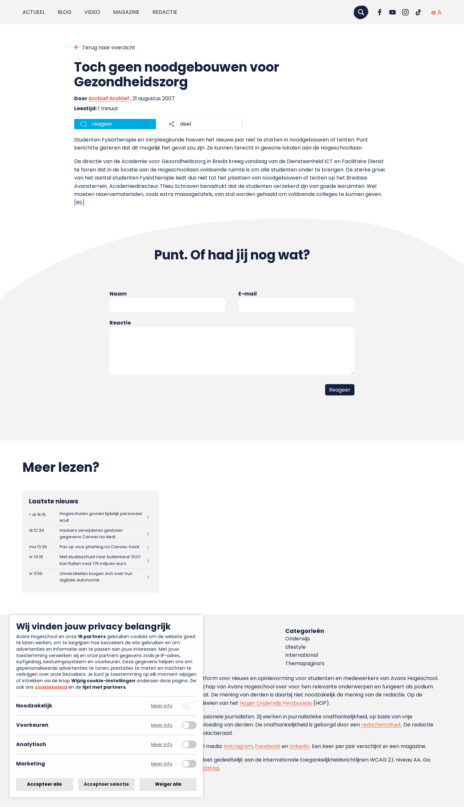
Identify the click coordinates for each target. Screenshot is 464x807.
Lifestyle (295, 647)
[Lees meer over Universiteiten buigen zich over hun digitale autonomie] (90, 577)
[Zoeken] (361, 12)
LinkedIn (299, 746)
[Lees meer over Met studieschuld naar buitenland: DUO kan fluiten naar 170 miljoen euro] (90, 560)
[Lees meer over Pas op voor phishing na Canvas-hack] (90, 547)
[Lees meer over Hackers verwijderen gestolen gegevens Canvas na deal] (90, 534)
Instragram (238, 746)
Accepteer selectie (106, 784)
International (301, 655)
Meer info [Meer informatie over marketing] (161, 764)
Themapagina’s (304, 663)
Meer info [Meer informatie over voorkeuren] (161, 725)
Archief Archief (108, 98)
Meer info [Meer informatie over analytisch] (161, 745)
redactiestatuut (381, 724)
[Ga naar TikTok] (418, 12)
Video (92, 12)
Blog (65, 12)
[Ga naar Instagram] (405, 12)
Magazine (126, 12)
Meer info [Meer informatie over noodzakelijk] (161, 706)
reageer (102, 124)
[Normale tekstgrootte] (433, 12)
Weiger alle (168, 784)
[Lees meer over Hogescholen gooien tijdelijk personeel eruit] (90, 517)
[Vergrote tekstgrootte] (439, 12)
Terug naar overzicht (108, 47)
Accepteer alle (44, 784)
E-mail (247, 293)
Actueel (34, 12)
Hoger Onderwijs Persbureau (276, 703)
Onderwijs (297, 638)
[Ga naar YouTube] (392, 12)
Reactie (120, 322)
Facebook (267, 746)
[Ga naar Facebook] (379, 12)
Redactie (164, 12)
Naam (118, 293)
